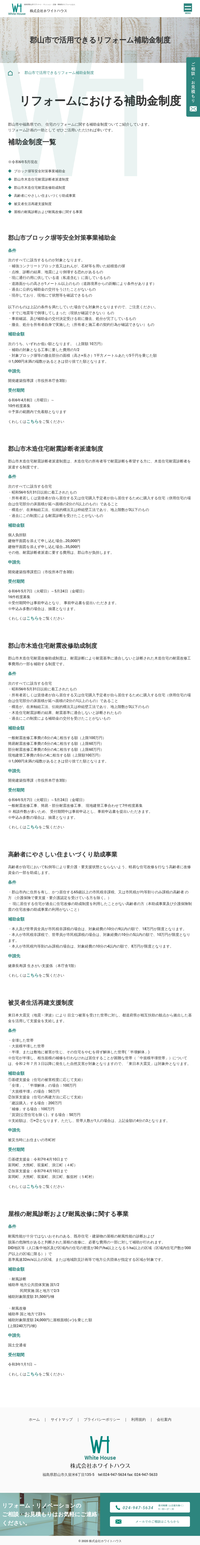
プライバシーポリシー (102, 1419)
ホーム (34, 1419)
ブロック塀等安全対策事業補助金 (41, 171)
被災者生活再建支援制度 (34, 204)
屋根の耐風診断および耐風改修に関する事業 (50, 212)
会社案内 (164, 1419)
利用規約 (138, 1419)
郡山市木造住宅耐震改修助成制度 (41, 187)
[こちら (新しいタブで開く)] (32, 421)
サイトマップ (62, 1419)
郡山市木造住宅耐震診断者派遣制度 (43, 179)
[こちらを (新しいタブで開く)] (32, 618)
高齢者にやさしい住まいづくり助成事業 (47, 195)
